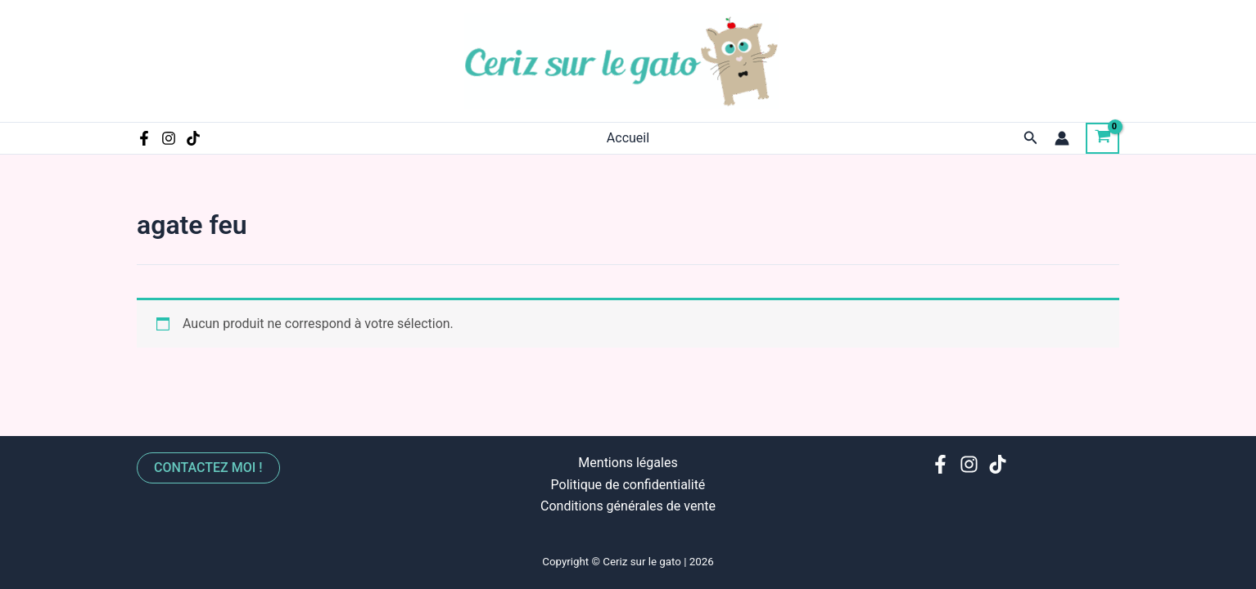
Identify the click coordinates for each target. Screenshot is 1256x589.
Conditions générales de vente (628, 506)
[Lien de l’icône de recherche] (1030, 138)
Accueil (628, 138)
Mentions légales (627, 462)
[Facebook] (144, 138)
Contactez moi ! (208, 467)
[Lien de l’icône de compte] (1062, 138)
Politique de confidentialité (628, 484)
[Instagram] (168, 138)
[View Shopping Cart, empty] (1102, 138)
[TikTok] (193, 138)
